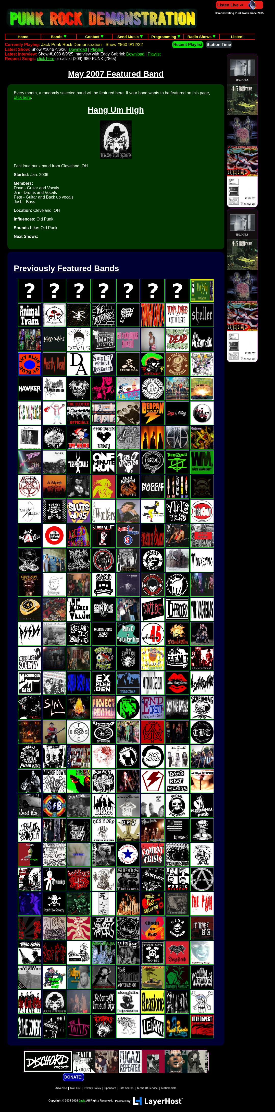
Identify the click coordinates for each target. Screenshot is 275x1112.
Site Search (126, 1088)
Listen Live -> (239, 5)
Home (23, 36)
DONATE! (73, 1077)
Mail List (75, 1088)
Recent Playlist (187, 44)
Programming (165, 36)
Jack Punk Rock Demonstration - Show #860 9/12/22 (92, 44)
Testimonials (168, 1088)
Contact (94, 36)
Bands (59, 36)
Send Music (130, 36)
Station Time (219, 44)
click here (45, 58)
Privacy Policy (92, 1088)
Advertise (61, 1088)
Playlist (96, 49)
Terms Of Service (147, 1088)
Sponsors (110, 1088)
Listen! (237, 36)
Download (78, 49)
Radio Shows (202, 36)
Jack (82, 1100)
